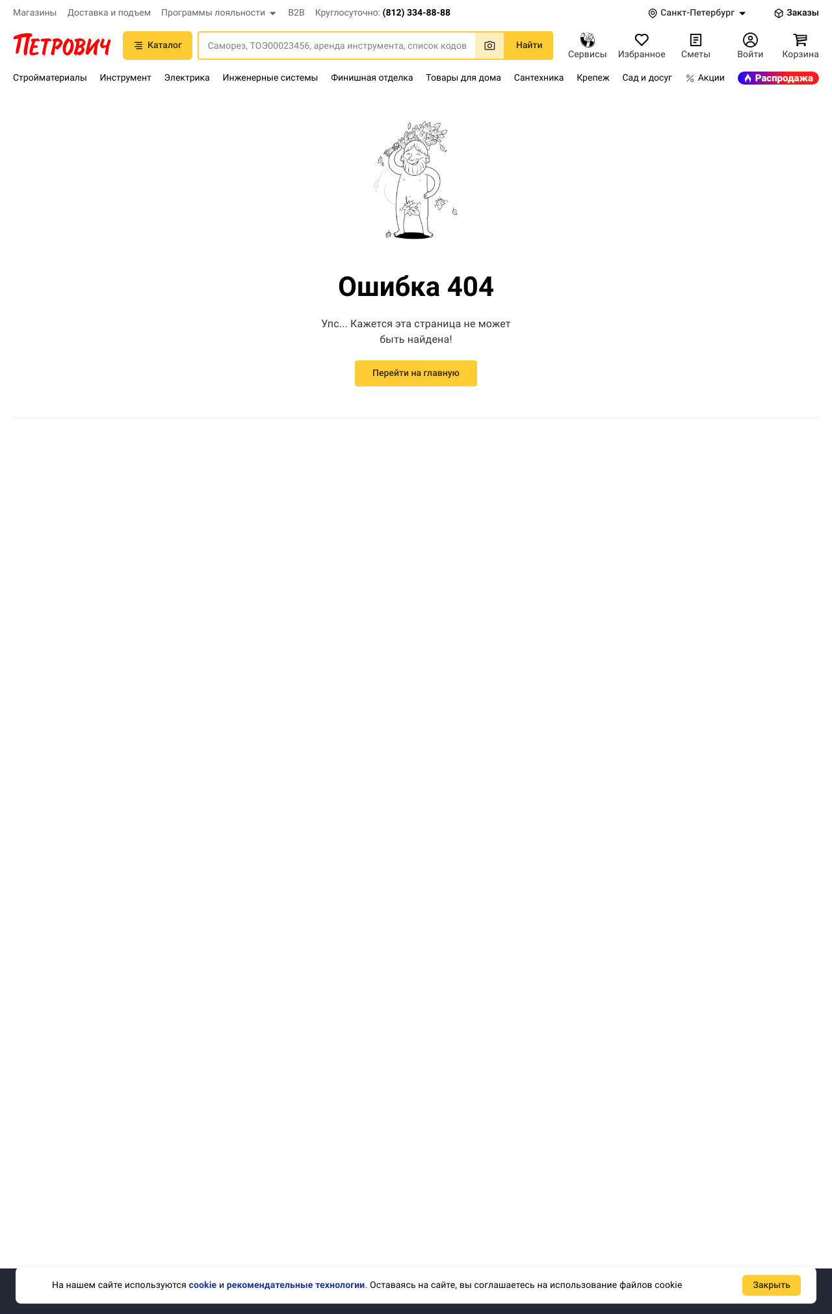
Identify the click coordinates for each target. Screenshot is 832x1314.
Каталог (157, 45)
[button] (219, 13)
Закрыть (771, 1285)
